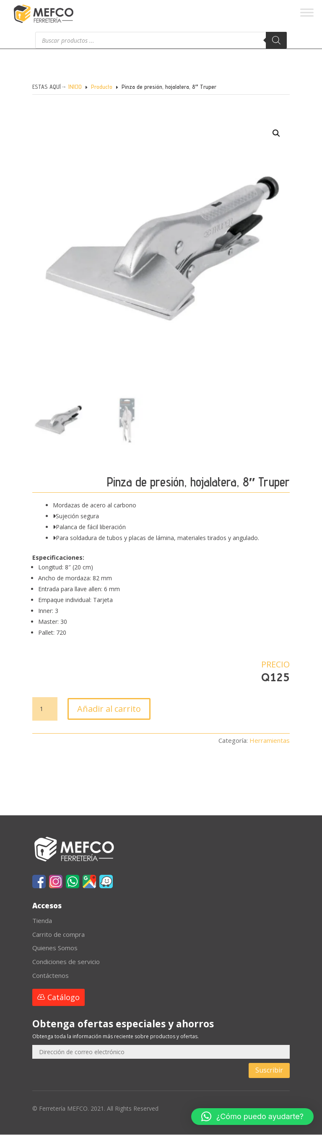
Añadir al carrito (109, 709)
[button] (267, 147)
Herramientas (269, 741)
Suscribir (269, 1070)
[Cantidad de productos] (44, 709)
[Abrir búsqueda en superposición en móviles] (161, 40)
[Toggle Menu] (307, 12)
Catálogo (63, 998)
